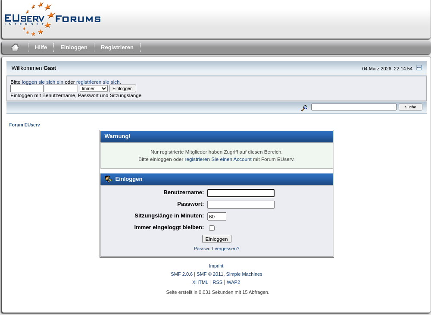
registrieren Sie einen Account (218, 159)
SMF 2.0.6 (182, 274)
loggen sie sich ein (42, 82)
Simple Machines (244, 274)
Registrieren (117, 47)
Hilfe (41, 47)
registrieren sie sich (98, 82)
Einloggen (73, 47)
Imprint (216, 265)
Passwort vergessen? (217, 248)
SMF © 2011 (210, 274)
